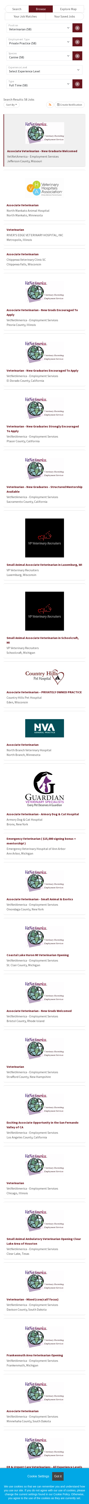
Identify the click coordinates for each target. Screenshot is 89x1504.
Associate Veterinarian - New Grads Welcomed (39, 1011)
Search (16, 9)
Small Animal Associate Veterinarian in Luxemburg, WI (44, 565)
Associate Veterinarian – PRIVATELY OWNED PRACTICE (44, 692)
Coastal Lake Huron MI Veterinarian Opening (38, 955)
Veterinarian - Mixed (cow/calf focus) (33, 1299)
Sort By (10, 104)
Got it (57, 1476)
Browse (41, 9)
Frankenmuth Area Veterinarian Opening (35, 1355)
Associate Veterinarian (23, 205)
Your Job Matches (25, 16)
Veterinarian (15, 230)
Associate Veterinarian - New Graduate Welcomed (42, 151)
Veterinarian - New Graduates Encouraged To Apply (42, 370)
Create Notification (69, 104)
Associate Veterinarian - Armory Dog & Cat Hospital (43, 814)
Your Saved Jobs (64, 16)
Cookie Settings (38, 1476)
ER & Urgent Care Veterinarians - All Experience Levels (44, 1467)
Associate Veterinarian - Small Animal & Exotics (40, 899)
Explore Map (68, 9)
